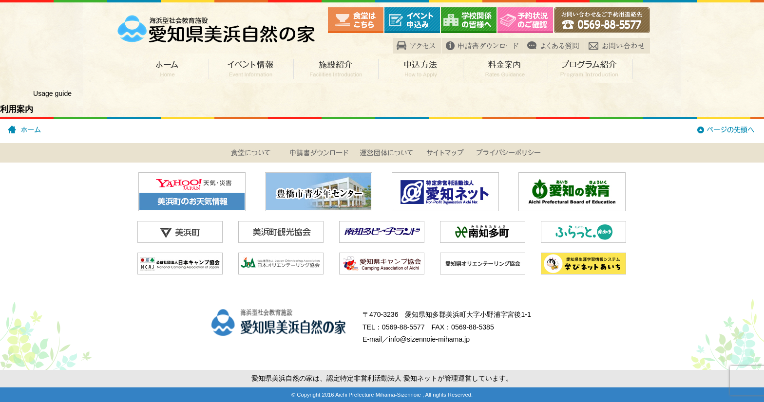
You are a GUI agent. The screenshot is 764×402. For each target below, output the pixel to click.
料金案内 (505, 68)
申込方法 (420, 68)
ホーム (166, 68)
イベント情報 (251, 68)
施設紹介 (335, 68)
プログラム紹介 (590, 68)
